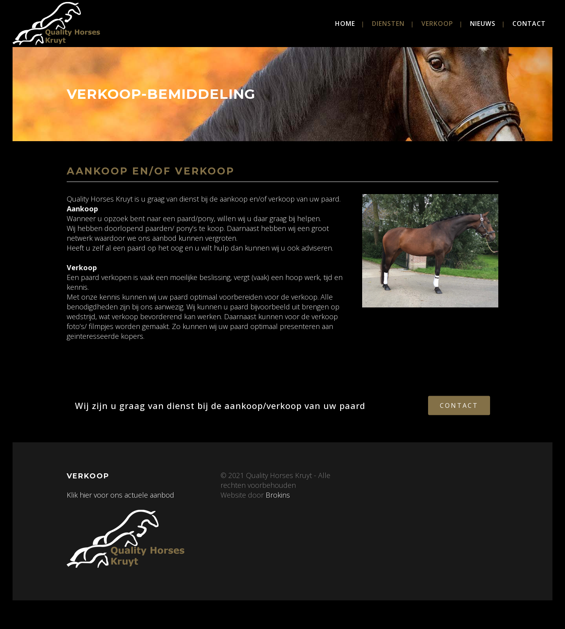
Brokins (277, 495)
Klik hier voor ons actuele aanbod (120, 495)
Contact (459, 405)
